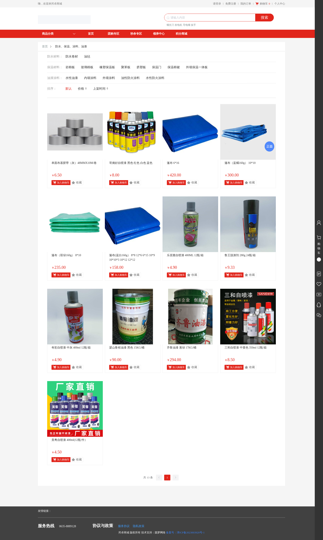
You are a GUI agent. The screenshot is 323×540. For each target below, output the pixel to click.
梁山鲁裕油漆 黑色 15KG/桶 (126, 347)
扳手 (193, 24)
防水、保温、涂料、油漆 (71, 46)
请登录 (217, 3)
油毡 (87, 56)
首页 (91, 33)
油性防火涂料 (130, 78)
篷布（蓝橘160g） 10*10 (240, 162)
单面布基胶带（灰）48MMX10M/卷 (74, 162)
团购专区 (113, 33)
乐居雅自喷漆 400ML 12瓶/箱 (185, 255)
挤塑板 (141, 67)
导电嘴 (186, 24)
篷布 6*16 (173, 162)
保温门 (156, 67)
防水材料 (53, 56)
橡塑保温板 (107, 67)
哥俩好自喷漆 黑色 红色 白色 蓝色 (130, 162)
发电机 (178, 24)
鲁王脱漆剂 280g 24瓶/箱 (240, 255)
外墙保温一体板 (197, 67)
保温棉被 (173, 67)
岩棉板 (70, 67)
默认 (69, 88)
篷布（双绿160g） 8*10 (66, 255)
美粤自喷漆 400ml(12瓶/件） (69, 439)
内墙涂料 (90, 78)
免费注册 (230, 3)
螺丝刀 (170, 24)
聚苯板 (125, 67)
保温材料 (53, 67)
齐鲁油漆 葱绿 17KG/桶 (181, 347)
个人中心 (279, 3)
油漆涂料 (53, 78)
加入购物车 (63, 182)
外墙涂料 (109, 78)
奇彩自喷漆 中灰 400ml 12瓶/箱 (71, 347)
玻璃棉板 (87, 67)
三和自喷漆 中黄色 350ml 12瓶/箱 (246, 347)
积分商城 (181, 33)
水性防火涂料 (155, 78)
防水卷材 (72, 56)
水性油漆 (72, 78)
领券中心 (159, 33)
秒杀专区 (136, 33)
